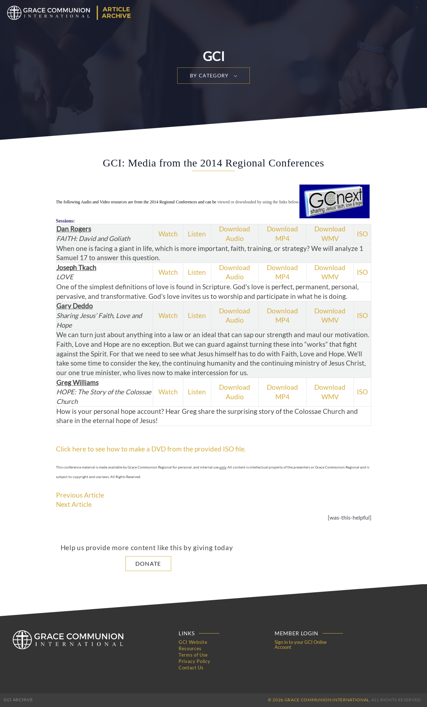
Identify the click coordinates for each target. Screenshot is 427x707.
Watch (168, 234)
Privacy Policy (194, 661)
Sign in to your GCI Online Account (301, 644)
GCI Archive (18, 699)
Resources (190, 648)
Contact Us (191, 667)
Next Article (74, 504)
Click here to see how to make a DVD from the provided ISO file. (151, 449)
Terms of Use (193, 655)
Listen (197, 234)
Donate (148, 563)
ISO (362, 234)
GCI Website (193, 642)
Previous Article (80, 495)
